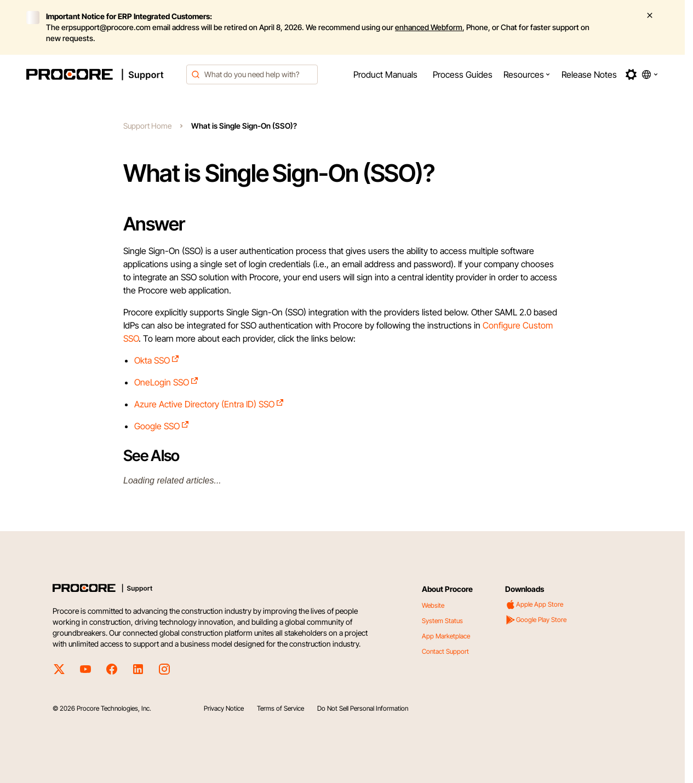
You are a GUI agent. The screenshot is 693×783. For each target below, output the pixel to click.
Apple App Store (534, 604)
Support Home (147, 125)
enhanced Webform (428, 27)
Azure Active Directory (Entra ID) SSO (209, 404)
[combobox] (252, 74)
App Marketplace (446, 636)
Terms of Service (280, 708)
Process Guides (462, 74)
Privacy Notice (224, 708)
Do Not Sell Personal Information (362, 708)
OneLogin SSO (166, 382)
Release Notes (589, 74)
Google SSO (162, 426)
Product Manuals (385, 74)
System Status (442, 621)
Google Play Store (535, 619)
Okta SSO (157, 360)
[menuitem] (385, 74)
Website (433, 605)
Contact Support (445, 651)
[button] (527, 74)
